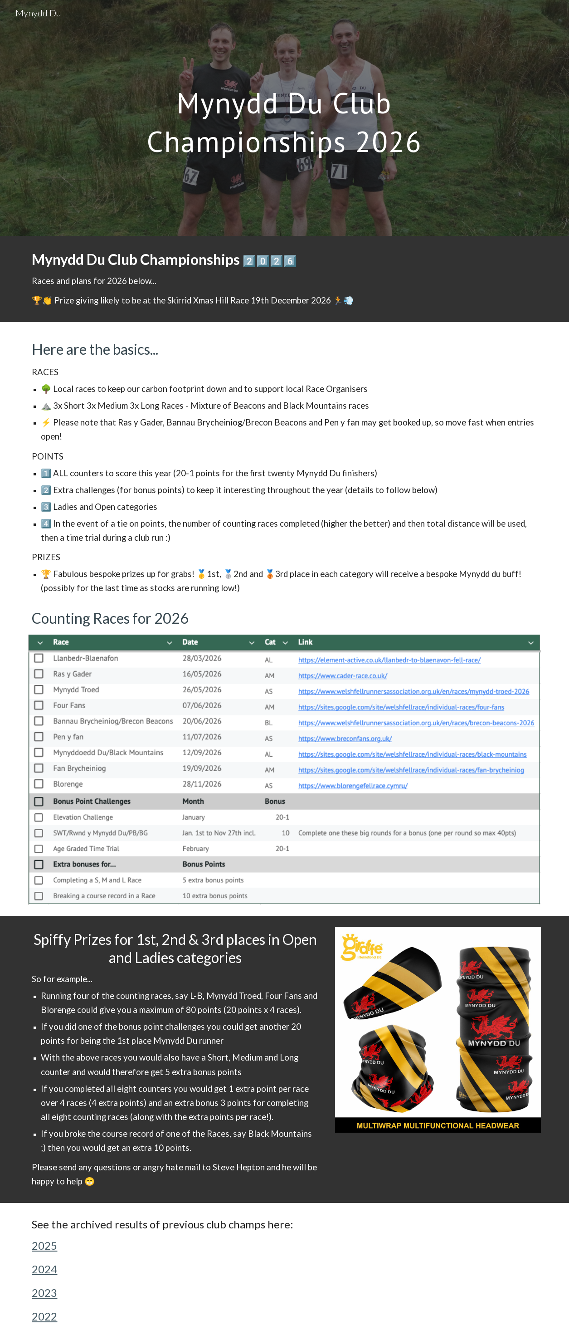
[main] (284, 118)
